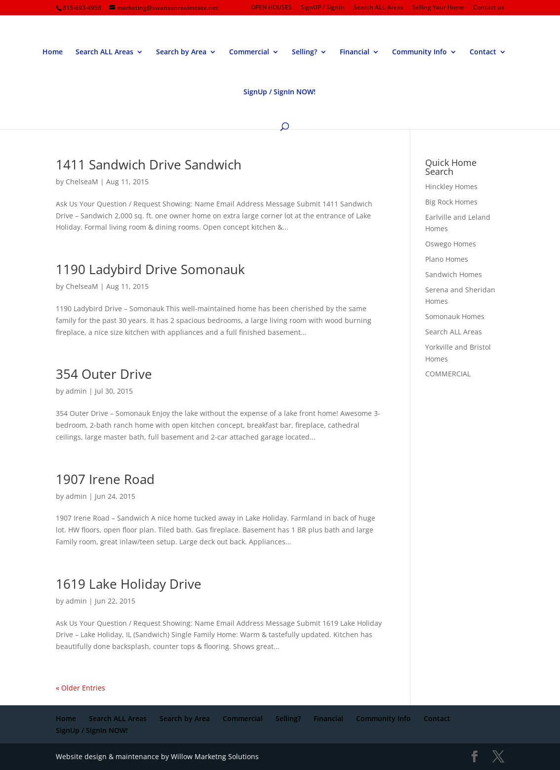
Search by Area (181, 52)
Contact (483, 52)
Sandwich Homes (453, 274)
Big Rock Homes (451, 201)
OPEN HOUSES (271, 7)
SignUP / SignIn (323, 7)
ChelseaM (82, 181)
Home (52, 52)
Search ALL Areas (378, 7)
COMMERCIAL (448, 373)
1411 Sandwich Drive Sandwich (148, 164)
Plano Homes (446, 259)
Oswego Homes (450, 243)
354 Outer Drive (104, 374)
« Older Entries (80, 687)
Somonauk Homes (454, 316)
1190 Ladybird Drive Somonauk (150, 269)
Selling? (304, 52)
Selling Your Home (438, 7)
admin (76, 391)
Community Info (419, 52)
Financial (354, 52)
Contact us (488, 7)
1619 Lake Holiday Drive (128, 584)
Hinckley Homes (451, 186)
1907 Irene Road (105, 479)
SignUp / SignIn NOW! (279, 92)
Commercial (249, 52)
